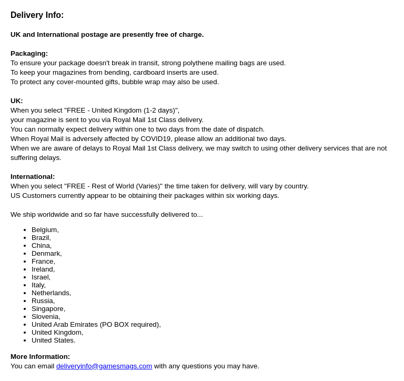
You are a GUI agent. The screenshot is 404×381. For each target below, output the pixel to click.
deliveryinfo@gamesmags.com (104, 366)
